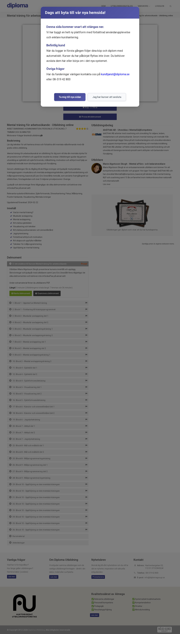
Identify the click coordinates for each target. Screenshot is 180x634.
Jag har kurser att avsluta (106, 97)
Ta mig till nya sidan (70, 97)
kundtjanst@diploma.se (115, 74)
